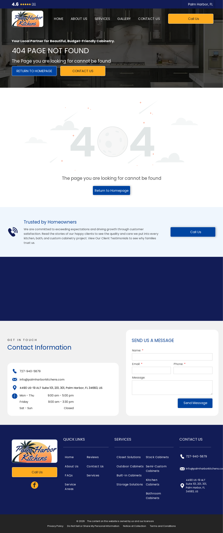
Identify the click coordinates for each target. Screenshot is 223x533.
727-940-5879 (30, 371)
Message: (138, 377)
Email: (136, 364)
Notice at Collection (134, 526)
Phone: (178, 364)
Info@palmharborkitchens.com (42, 379)
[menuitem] (58, 18)
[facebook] (34, 485)
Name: (136, 350)
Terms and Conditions (163, 526)
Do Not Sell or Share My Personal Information (93, 526)
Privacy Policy (55, 526)
